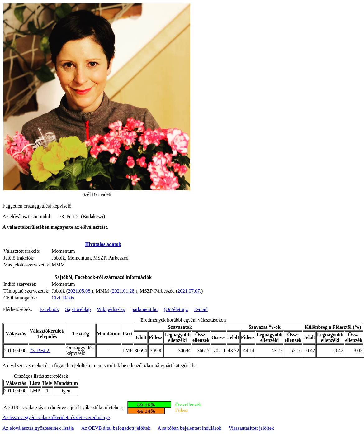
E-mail (201, 309)
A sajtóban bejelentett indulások (189, 428)
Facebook (49, 309)
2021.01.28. (123, 291)
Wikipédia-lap (111, 309)
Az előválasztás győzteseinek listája (38, 428)
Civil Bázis (63, 297)
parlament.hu (144, 309)
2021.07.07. (189, 291)
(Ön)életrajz (176, 309)
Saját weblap (78, 309)
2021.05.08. (80, 291)
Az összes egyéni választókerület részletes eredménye (56, 417)
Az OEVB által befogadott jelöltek (115, 428)
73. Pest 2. (40, 350)
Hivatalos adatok (103, 244)
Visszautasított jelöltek (251, 428)
